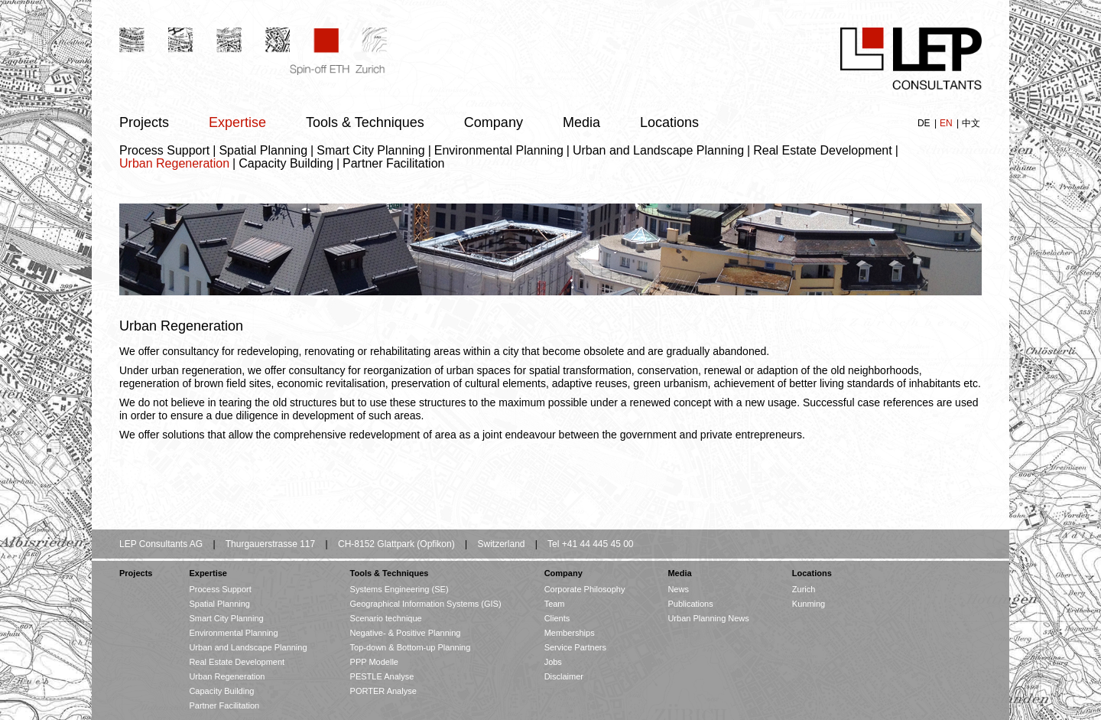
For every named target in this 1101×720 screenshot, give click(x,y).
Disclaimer (563, 676)
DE (925, 123)
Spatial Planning (263, 150)
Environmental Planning (498, 150)
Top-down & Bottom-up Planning (410, 647)
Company (493, 122)
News (678, 589)
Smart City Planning (370, 150)
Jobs (553, 661)
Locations (669, 122)
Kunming (808, 603)
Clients (557, 618)
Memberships (569, 632)
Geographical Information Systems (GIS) (426, 603)
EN (947, 123)
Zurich (804, 589)
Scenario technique (386, 618)
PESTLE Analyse (382, 676)
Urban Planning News (708, 618)
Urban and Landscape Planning (658, 150)
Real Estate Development (822, 150)
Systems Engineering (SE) (399, 589)
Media (581, 122)
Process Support (164, 150)
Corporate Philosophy (584, 589)
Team (554, 603)
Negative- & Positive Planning (405, 632)
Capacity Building (286, 163)
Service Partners (575, 647)
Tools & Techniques (365, 122)
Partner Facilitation (393, 163)
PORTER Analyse (383, 691)
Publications (690, 603)
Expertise (237, 122)
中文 (971, 123)
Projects (144, 122)
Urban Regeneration (174, 163)
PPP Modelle (374, 661)
